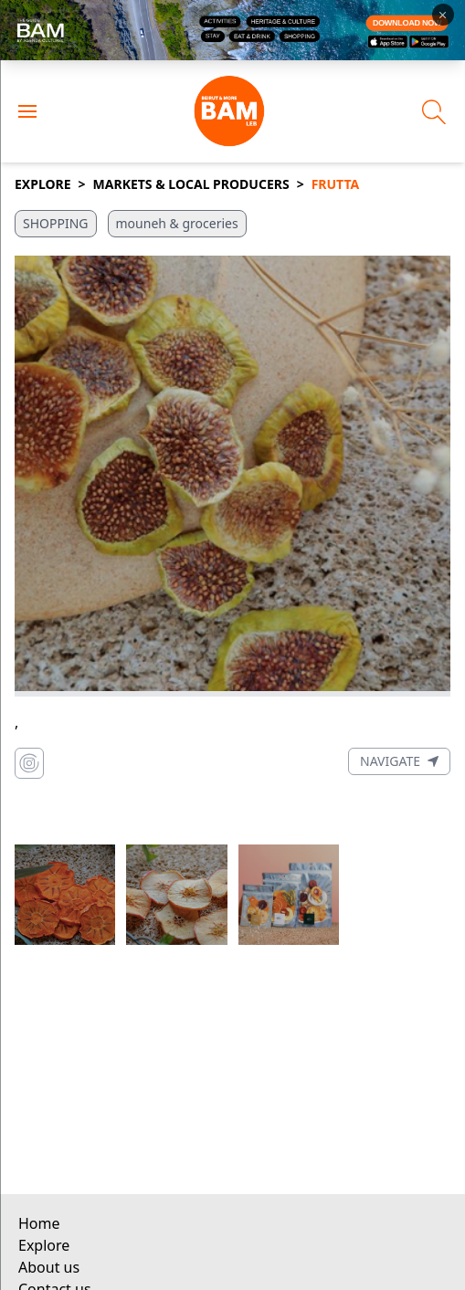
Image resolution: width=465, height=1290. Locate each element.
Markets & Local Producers (191, 184)
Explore (43, 184)
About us (48, 1267)
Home (39, 1223)
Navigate (399, 761)
